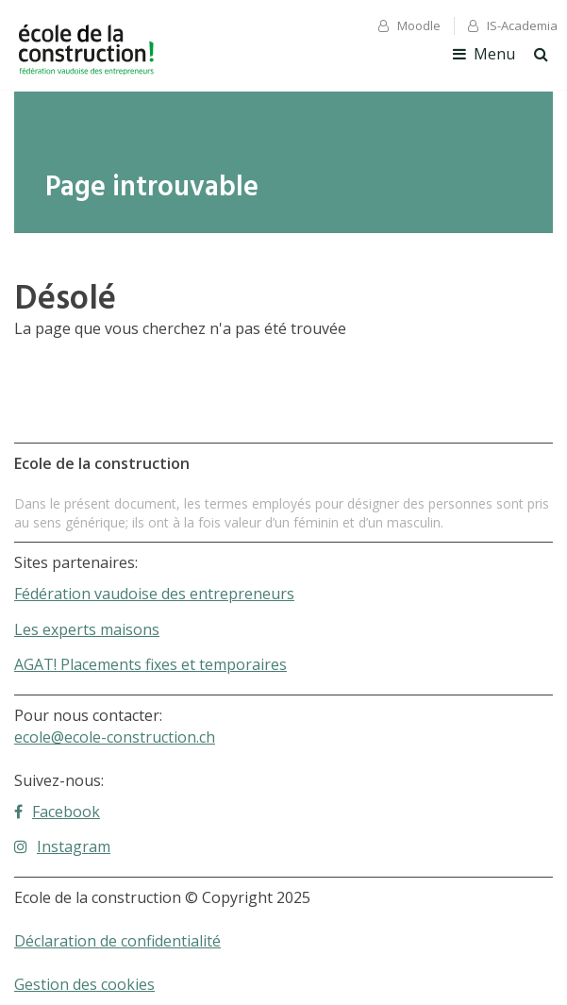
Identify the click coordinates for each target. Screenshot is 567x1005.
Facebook (57, 811)
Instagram (62, 846)
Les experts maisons (86, 629)
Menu (484, 53)
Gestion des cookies (84, 984)
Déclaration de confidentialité (117, 940)
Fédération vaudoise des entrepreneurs (154, 593)
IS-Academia (513, 25)
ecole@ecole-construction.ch (114, 737)
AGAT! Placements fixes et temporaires (150, 664)
